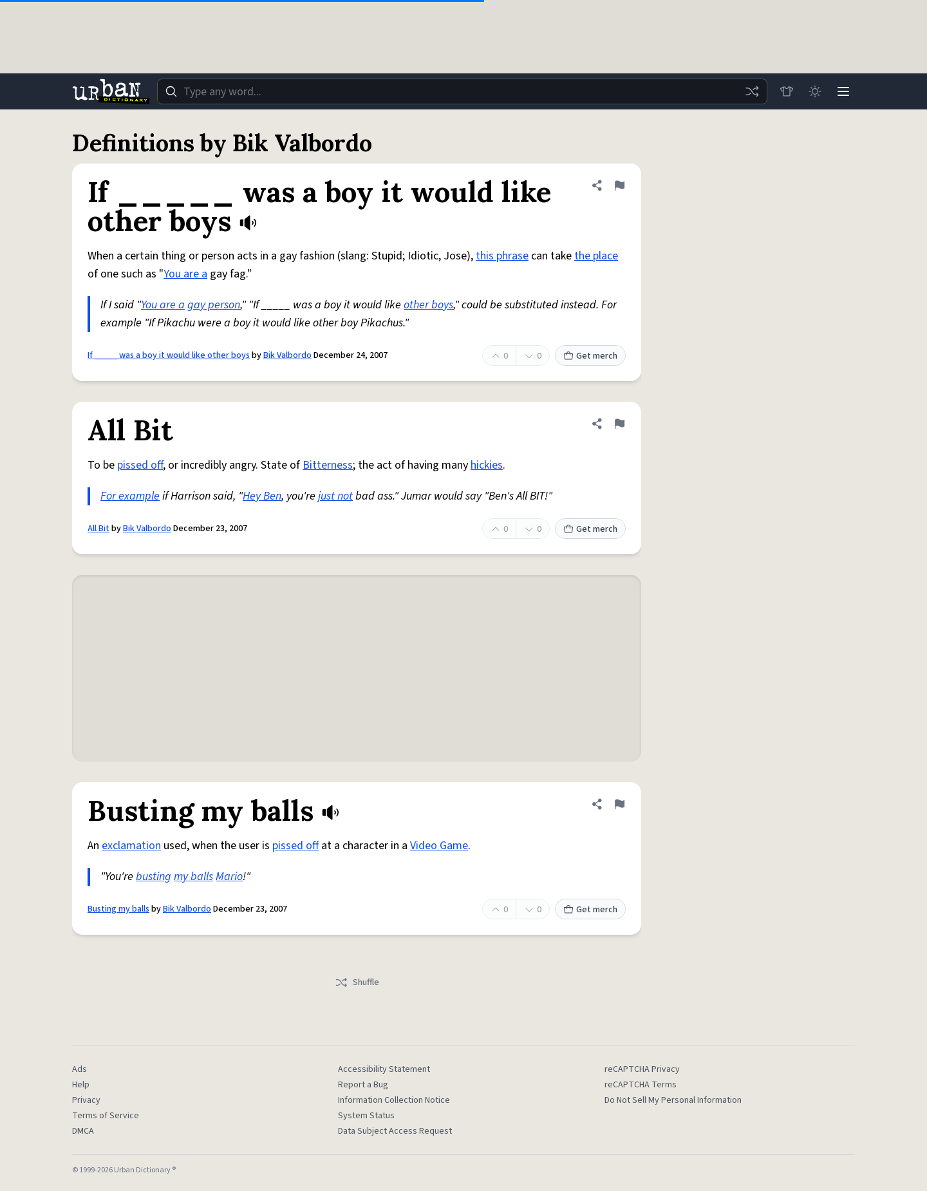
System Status (366, 1115)
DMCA (83, 1131)
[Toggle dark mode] (815, 91)
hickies (487, 465)
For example (130, 496)
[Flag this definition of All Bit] (619, 423)
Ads (79, 1069)
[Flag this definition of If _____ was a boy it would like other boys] (619, 185)
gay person (213, 305)
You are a (185, 274)
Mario (229, 876)
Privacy (86, 1100)
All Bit (98, 528)
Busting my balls (118, 909)
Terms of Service (105, 1115)
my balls (193, 876)
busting (153, 876)
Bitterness (328, 465)
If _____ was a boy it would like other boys (169, 355)
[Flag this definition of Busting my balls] (619, 804)
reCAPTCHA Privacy (642, 1069)
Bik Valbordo (287, 355)
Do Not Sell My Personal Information (673, 1100)
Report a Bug (363, 1084)
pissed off (140, 465)
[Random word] (752, 91)
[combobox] (462, 91)
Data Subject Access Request (395, 1131)
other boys (428, 305)
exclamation (131, 846)
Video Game (439, 846)
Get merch (590, 356)
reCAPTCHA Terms (640, 1084)
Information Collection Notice (394, 1100)
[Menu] (843, 91)
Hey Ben (262, 496)
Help (80, 1084)
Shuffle (357, 982)
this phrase (502, 256)
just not (335, 496)
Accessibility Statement (384, 1069)
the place (596, 256)
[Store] (786, 91)
